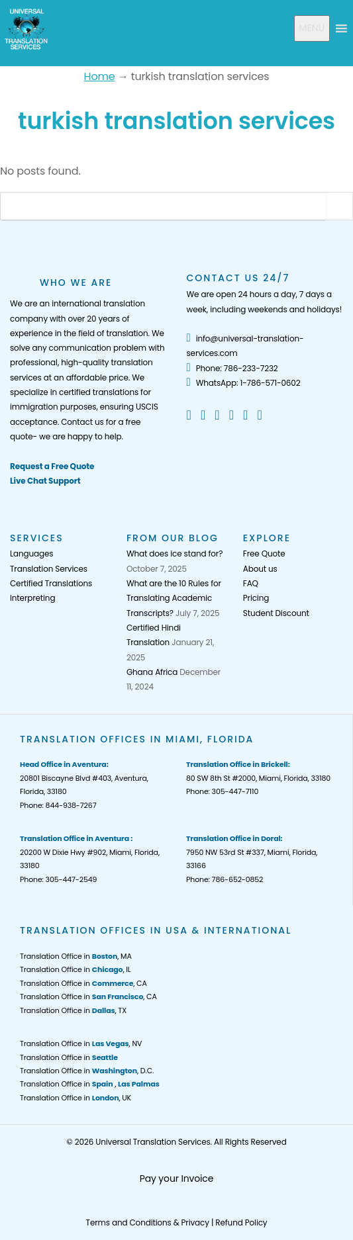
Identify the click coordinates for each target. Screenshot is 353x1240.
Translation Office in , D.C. (87, 1070)
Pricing (256, 597)
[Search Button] (339, 206)
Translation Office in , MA (76, 956)
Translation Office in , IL (75, 969)
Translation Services (48, 568)
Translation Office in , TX (73, 1010)
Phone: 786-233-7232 (232, 368)
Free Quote (264, 553)
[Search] (163, 206)
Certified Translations (51, 583)
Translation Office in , (90, 1084)
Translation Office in (69, 1057)
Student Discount (276, 613)
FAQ (250, 583)
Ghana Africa (151, 672)
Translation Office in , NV (81, 1043)
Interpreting (32, 597)
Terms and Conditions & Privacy (147, 1222)
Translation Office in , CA (83, 983)
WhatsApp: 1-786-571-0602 (244, 382)
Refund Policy (241, 1222)
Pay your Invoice (177, 1178)
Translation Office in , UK (75, 1097)
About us (260, 568)
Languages (31, 553)
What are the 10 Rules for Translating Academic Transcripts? (173, 598)
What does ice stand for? (174, 553)
